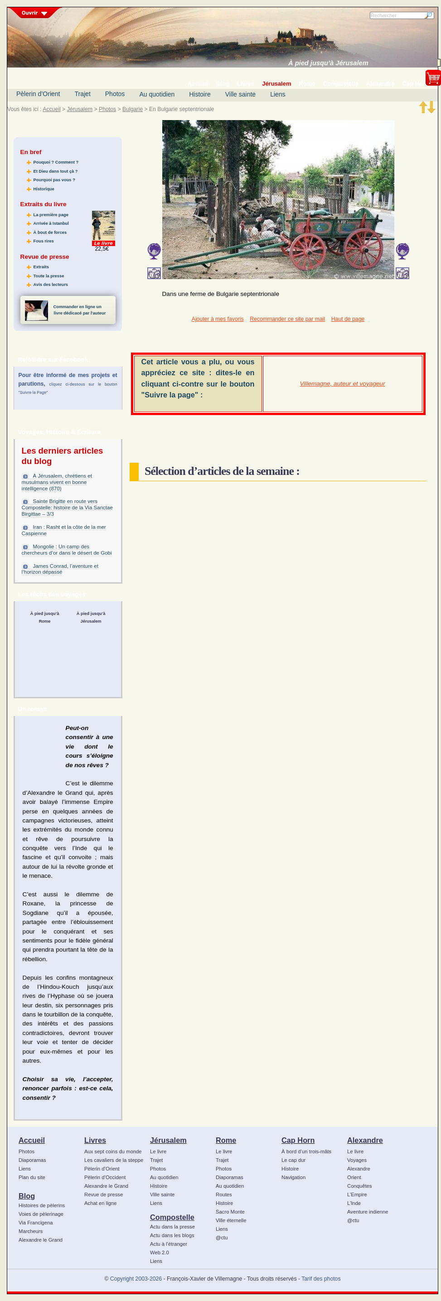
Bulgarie (132, 109)
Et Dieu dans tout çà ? (56, 171)
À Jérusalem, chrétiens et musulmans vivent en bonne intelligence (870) (57, 482)
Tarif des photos (320, 1279)
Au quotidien (156, 94)
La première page (51, 215)
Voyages (357, 1160)
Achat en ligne (100, 1203)
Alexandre (365, 1140)
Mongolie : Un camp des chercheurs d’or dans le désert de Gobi (67, 550)
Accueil (51, 109)
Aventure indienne (367, 1211)
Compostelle (172, 1217)
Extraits (41, 267)
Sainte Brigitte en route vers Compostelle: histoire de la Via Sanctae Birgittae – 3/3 (67, 507)
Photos (115, 93)
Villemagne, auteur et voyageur (342, 383)
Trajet (83, 93)
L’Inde (354, 1203)
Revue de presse (103, 1194)
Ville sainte (240, 94)
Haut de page (347, 319)
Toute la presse (49, 276)
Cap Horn (298, 1140)
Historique (44, 189)
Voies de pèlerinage (41, 1214)
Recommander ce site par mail (287, 319)
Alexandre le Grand (41, 1240)
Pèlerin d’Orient (38, 93)
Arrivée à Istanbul (51, 223)
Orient (354, 1177)
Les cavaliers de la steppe (113, 1160)
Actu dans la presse (172, 1226)
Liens (277, 94)
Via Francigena (36, 1222)
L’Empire (357, 1194)
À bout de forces (50, 232)
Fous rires (44, 241)
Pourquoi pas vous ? (54, 180)
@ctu (222, 1237)
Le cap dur (293, 1160)
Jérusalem (79, 109)
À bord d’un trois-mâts (306, 1151)
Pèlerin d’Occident (105, 1177)
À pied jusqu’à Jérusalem (328, 63)
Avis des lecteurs (51, 284)
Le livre (158, 1151)
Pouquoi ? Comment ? (56, 162)
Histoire (199, 94)
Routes (224, 1194)
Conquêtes (359, 1186)
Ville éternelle (231, 1220)
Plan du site (32, 1177)
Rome (226, 1140)
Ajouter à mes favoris (218, 319)
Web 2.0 (159, 1252)
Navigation (293, 1177)
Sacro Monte (230, 1211)
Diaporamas (32, 1160)
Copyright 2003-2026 (136, 1279)
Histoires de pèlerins (42, 1205)
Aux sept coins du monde (113, 1151)
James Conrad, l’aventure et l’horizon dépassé (60, 569)
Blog (27, 1196)
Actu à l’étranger (168, 1244)
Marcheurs (31, 1231)
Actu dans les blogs (172, 1235)
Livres (95, 1140)
